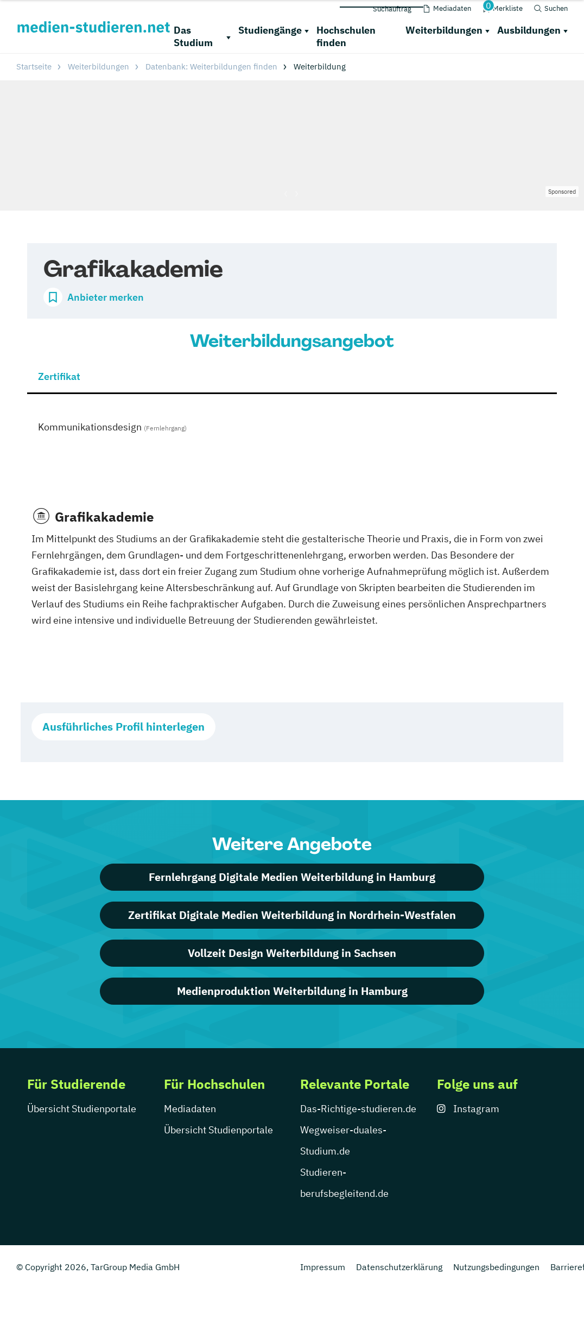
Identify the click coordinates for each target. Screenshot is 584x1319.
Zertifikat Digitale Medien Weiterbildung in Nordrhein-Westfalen (292, 915)
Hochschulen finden (346, 36)
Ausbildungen (529, 30)
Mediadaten (190, 1108)
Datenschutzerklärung (399, 1266)
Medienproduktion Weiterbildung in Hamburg (292, 991)
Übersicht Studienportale (81, 1108)
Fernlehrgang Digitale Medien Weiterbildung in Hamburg (292, 877)
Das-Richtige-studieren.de (358, 1108)
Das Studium (193, 36)
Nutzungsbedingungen (496, 1266)
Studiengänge (270, 30)
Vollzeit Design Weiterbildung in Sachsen (292, 953)
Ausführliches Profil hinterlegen (123, 726)
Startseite (34, 66)
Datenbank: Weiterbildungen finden (211, 66)
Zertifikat (59, 376)
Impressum (322, 1266)
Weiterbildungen (444, 30)
